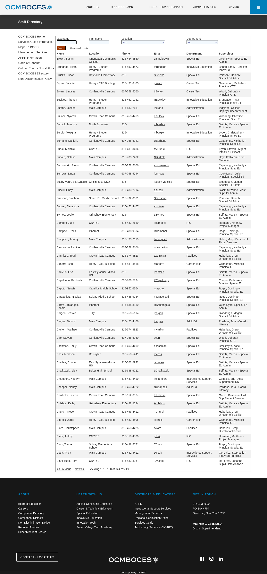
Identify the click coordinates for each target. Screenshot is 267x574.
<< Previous (64, 469)
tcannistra (160, 255)
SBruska (159, 75)
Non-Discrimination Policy (35, 78)
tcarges (158, 321)
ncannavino (161, 247)
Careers (23, 508)
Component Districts (30, 517)
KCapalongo (161, 280)
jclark (157, 436)
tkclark (158, 452)
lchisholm (159, 395)
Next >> (80, 469)
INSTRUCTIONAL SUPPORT (166, 7)
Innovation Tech (86, 522)
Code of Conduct (29, 62)
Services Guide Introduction (36, 41)
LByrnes (159, 214)
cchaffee (159, 362)
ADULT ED (93, 7)
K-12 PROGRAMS (122, 7)
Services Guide (144, 522)
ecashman (160, 345)
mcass (158, 354)
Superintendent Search (32, 532)
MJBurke (159, 148)
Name (60, 53)
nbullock (159, 116)
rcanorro (159, 263)
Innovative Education (89, 517)
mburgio (159, 132)
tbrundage (160, 66)
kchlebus (159, 403)
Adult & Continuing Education (94, 503)
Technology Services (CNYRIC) (154, 527)
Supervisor (226, 53)
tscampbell (160, 239)
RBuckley (159, 99)
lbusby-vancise (163, 181)
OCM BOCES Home (31, 36)
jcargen (158, 313)
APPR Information (30, 57)
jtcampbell (160, 222)
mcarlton (159, 329)
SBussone (160, 198)
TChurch (159, 411)
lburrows (159, 173)
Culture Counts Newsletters (36, 68)
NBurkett (159, 157)
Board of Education (30, 503)
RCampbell (160, 231)
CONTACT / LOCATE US (37, 557)
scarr (157, 337)
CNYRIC (234, 7)
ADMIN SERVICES (204, 7)
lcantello (159, 272)
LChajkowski (161, 370)
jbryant (158, 83)
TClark (158, 444)
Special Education (87, 513)
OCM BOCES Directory (33, 73)
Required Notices (28, 527)
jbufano (158, 107)
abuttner (159, 206)
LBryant (158, 91)
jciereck (158, 419)
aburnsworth (161, 165)
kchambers (160, 378)
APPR (138, 503)
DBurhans (160, 140)
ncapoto (159, 288)
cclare (157, 428)
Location (94, 53)
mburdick (159, 124)
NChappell (160, 387)
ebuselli (158, 190)
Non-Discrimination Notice (34, 522)
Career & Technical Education (95, 508)
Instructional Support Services (153, 508)
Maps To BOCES (29, 47)
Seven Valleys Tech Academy (94, 527)
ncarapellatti (161, 296)
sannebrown (161, 58)
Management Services (32, 52)
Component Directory (31, 513)
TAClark (159, 460)
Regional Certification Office (152, 517)
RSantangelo (162, 304)
